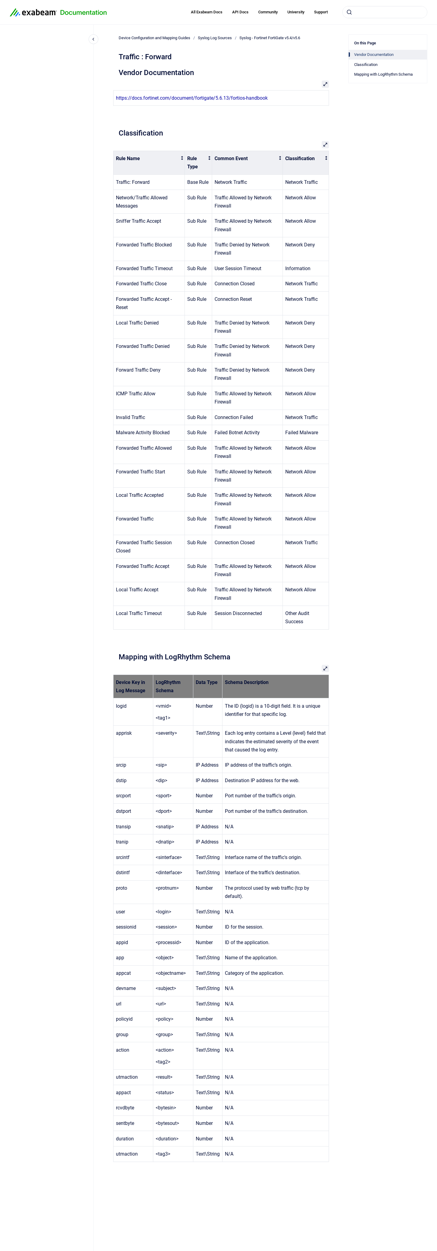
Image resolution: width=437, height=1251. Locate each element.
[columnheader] (149, 163)
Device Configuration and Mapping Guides (154, 38)
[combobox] (385, 12)
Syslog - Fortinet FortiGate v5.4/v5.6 (269, 38)
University (295, 12)
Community (268, 12)
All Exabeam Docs (206, 12)
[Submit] (349, 12)
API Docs (240, 12)
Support (321, 12)
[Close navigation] (93, 39)
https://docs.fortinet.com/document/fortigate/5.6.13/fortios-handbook (192, 98)
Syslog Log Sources (215, 38)
